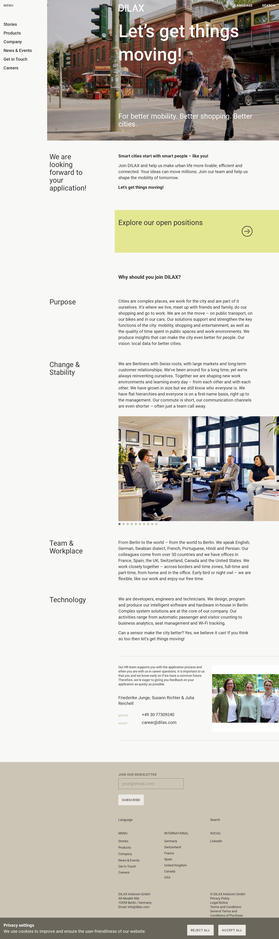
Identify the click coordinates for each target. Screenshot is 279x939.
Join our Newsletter (137, 774)
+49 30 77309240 (158, 715)
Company (127, 854)
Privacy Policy (220, 898)
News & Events (129, 860)
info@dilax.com (138, 907)
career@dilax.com (159, 723)
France (169, 853)
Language (127, 820)
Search (215, 820)
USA (167, 877)
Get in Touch (127, 866)
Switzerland (172, 847)
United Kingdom (175, 865)
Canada (169, 871)
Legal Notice (219, 902)
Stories (125, 841)
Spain (168, 859)
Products (126, 847)
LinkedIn (216, 841)
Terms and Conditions (225, 907)
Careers (124, 872)
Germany (170, 841)
